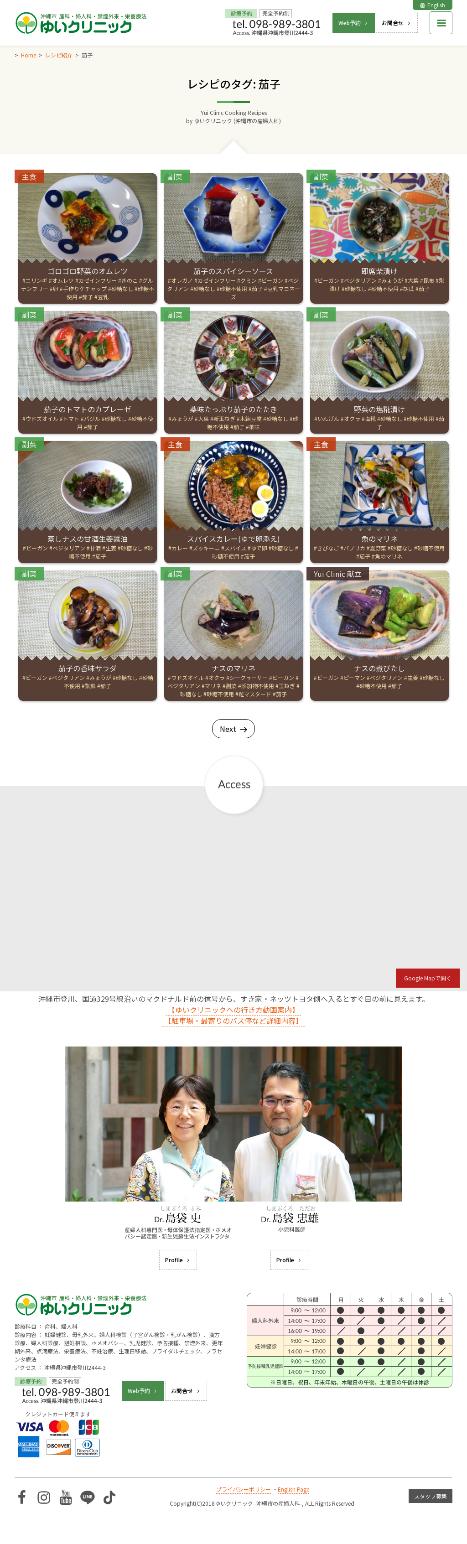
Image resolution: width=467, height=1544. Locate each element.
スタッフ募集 (430, 1496)
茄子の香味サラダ (87, 668)
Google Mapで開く (427, 978)
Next (233, 728)
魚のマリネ (379, 538)
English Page (293, 1489)
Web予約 (353, 22)
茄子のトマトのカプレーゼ (87, 409)
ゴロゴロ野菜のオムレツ (87, 270)
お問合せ (397, 22)
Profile (178, 1260)
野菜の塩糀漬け (379, 409)
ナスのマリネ (233, 668)
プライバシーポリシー (243, 1489)
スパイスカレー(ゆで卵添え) (233, 538)
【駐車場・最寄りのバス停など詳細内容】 (233, 1020)
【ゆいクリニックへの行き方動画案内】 (233, 1009)
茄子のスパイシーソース (233, 270)
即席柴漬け (379, 270)
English (432, 5)
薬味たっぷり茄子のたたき (233, 409)
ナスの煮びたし (379, 668)
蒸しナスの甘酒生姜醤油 (87, 538)
